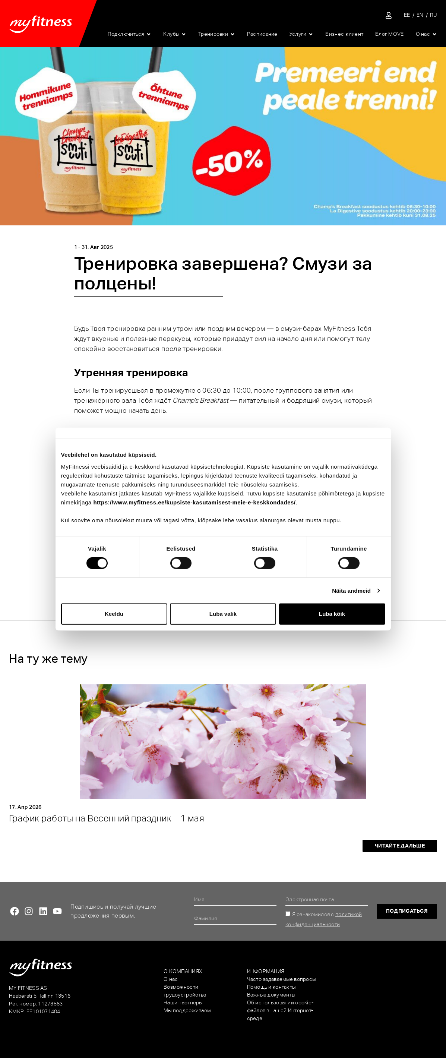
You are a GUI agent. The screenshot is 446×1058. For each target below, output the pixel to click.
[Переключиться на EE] (407, 15)
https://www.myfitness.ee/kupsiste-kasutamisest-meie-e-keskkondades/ (194, 502)
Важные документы (271, 995)
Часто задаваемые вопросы (281, 979)
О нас (171, 979)
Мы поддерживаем (187, 1010)
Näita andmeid (351, 590)
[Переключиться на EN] (420, 15)
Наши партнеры (183, 1002)
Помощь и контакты (271, 987)
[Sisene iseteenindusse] (388, 15)
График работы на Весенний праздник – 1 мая (106, 818)
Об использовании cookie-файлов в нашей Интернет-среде (280, 1010)
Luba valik (223, 614)
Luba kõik (332, 614)
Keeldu (114, 614)
